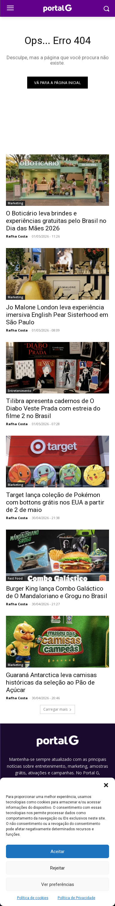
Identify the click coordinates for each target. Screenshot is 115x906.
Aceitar (57, 851)
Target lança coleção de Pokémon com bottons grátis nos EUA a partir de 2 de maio (55, 502)
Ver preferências (57, 884)
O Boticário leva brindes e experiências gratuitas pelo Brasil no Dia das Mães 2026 (56, 221)
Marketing (15, 203)
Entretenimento (19, 391)
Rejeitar (57, 868)
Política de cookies (32, 898)
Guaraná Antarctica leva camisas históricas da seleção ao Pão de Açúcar (51, 682)
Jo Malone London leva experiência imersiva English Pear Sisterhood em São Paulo (57, 315)
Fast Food (15, 578)
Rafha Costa (17, 236)
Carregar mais (57, 709)
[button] (106, 785)
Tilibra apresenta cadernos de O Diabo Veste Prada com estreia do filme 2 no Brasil (53, 408)
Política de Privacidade (76, 898)
